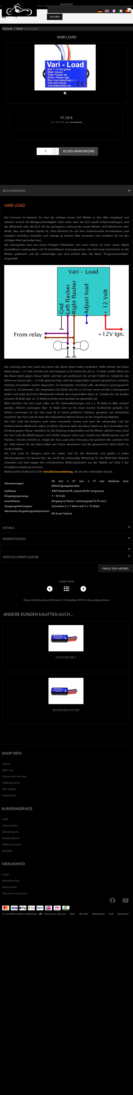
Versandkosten (76, 122)
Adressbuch (9, 887)
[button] (55, 149)
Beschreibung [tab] (66, 190)
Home (6, 763)
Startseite (7, 28)
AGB (5, 819)
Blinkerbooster (66, 710)
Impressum (9, 795)
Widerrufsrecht (11, 844)
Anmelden (66, 4)
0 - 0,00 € (7, 20)
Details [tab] (66, 527)
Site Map (83, 913)
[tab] (66, 547)
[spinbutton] (48, 151)
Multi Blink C (66, 657)
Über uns (7, 770)
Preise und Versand (14, 776)
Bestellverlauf (11, 880)
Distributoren (10, 831)
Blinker (19, 28)
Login (5, 874)
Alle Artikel (9, 789)
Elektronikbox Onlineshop (23, 913)
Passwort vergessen (14, 893)
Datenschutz (10, 825)
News (72, 913)
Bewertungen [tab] (66, 538)
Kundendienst (11, 838)
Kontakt (7, 850)
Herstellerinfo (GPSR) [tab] (66, 557)
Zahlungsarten (11, 782)
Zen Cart (61, 913)
